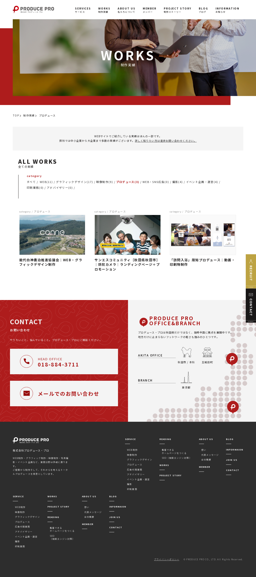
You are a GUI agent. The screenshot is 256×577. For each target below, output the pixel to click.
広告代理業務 (134, 469)
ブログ (203, 10)
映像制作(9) (104, 182)
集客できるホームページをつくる (174, 451)
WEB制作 (132, 450)
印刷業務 (132, 489)
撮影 (129, 484)
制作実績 (104, 10)
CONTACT (232, 470)
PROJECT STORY (171, 475)
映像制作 (132, 454)
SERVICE (130, 439)
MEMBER (204, 466)
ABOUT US (206, 439)
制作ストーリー (178, 10)
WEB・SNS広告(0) (155, 182)
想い (203, 450)
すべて (31, 182)
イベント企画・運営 (138, 479)
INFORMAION (234, 449)
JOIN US (231, 460)
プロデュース (134, 464)
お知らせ (228, 10)
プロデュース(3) (128, 182)
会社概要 (206, 459)
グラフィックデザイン (139, 459)
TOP (16, 115)
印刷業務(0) (35, 188)
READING (165, 439)
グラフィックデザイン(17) (74, 182)
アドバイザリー (135, 474)
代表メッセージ (210, 454)
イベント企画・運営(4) (202, 182)
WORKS (164, 465)
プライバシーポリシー (166, 559)
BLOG (230, 439)
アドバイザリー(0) (60, 188)
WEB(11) (46, 182)
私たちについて (127, 10)
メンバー (149, 10)
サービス (83, 10)
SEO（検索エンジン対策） (177, 458)
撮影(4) (177, 182)
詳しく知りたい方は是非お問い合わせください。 (166, 140)
